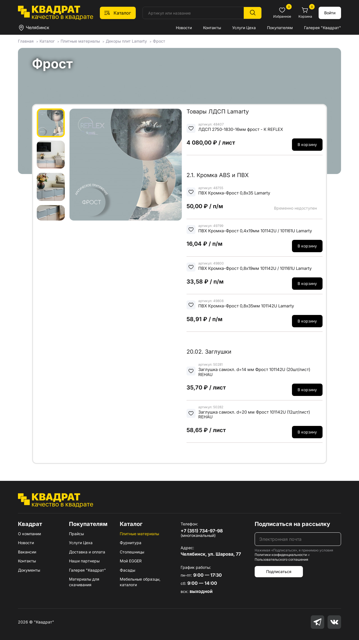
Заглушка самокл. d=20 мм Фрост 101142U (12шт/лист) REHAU (254, 414)
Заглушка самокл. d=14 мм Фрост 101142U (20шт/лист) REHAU (254, 372)
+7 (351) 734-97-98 (202, 530)
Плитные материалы (139, 533)
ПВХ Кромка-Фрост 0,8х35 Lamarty (234, 193)
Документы (29, 570)
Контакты (212, 27)
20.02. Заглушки (209, 351)
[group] (125, 164)
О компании (29, 533)
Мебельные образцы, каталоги (140, 582)
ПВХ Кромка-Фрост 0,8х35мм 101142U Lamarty (246, 305)
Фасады (127, 570)
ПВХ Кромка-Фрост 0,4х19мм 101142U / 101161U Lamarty (255, 230)
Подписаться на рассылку (292, 524)
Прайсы (76, 533)
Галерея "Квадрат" (322, 27)
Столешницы (132, 551)
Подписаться (278, 571)
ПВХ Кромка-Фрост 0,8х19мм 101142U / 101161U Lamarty (255, 268)
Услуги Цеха (244, 27)
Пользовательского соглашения (281, 559)
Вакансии (27, 551)
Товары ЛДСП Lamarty (218, 111)
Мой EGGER (131, 560)
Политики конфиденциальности (281, 555)
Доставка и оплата (87, 551)
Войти (329, 12)
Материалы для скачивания (84, 582)
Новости (184, 27)
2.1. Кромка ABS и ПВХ (218, 175)
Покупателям (280, 27)
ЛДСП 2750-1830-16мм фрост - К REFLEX (240, 129)
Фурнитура (130, 542)
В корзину (307, 144)
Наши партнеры (84, 560)
